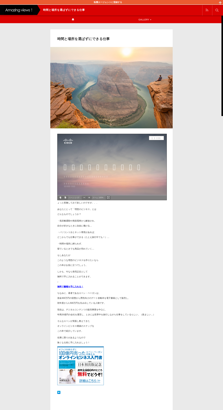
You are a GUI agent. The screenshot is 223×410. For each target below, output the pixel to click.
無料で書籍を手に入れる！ (70, 286)
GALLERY (144, 19)
